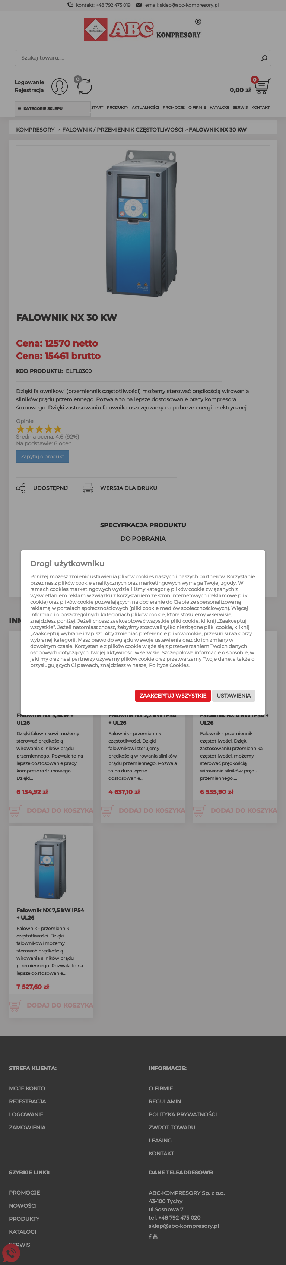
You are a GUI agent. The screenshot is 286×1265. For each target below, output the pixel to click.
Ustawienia (226, 695)
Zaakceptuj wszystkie (165, 695)
